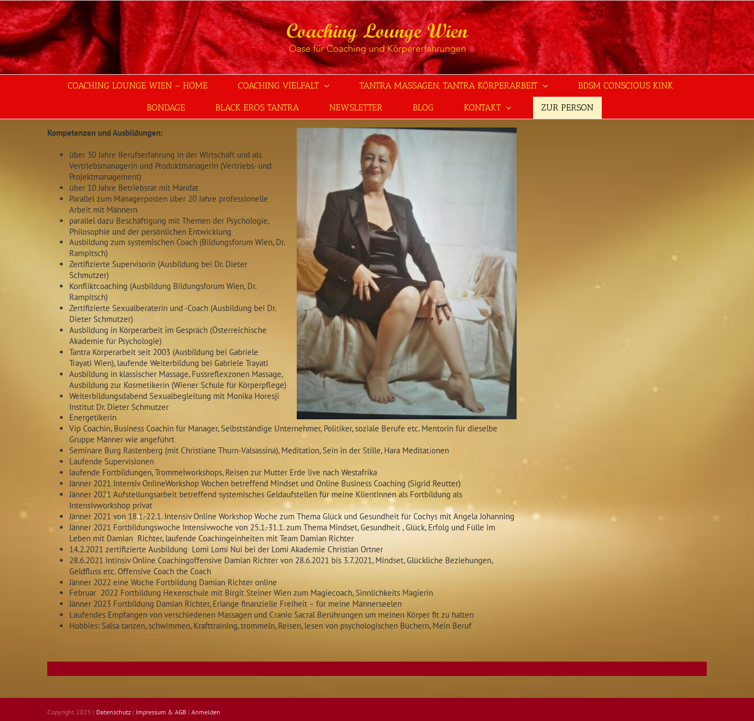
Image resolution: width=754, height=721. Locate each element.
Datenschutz (113, 712)
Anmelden (205, 712)
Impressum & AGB (161, 712)
